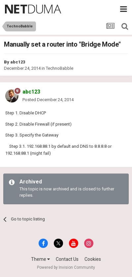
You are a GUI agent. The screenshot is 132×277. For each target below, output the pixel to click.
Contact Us (67, 259)
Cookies (92, 259)
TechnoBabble (59, 68)
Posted (48, 99)
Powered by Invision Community (66, 267)
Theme (40, 259)
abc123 (17, 61)
